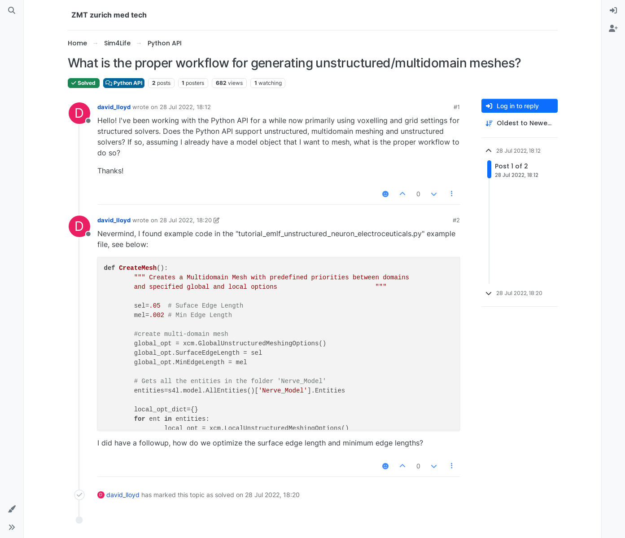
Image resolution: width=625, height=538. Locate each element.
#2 (456, 220)
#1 (457, 106)
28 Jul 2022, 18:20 (186, 220)
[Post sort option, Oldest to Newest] (519, 123)
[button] (12, 509)
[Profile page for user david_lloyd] (79, 113)
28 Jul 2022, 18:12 (185, 106)
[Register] (613, 29)
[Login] (613, 11)
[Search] (12, 11)
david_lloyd (114, 106)
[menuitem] (613, 11)
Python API (123, 82)
